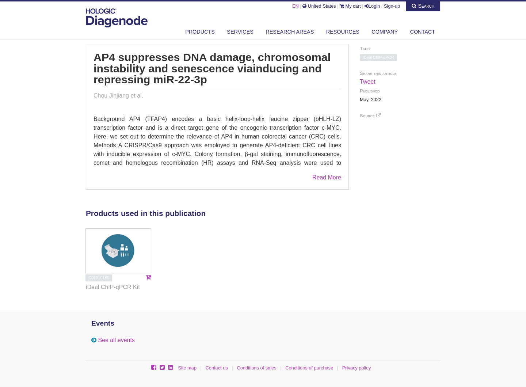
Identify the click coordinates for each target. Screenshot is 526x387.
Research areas (290, 32)
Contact (422, 32)
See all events (116, 340)
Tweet (368, 82)
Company (384, 32)
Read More (326, 177)
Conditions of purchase (309, 368)
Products (200, 32)
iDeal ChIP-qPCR (378, 57)
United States (319, 6)
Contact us (217, 368)
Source (370, 115)
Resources (342, 32)
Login (372, 6)
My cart (350, 6)
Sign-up (392, 6)
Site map (187, 368)
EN (295, 6)
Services (240, 32)
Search (423, 6)
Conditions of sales (256, 368)
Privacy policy (356, 368)
